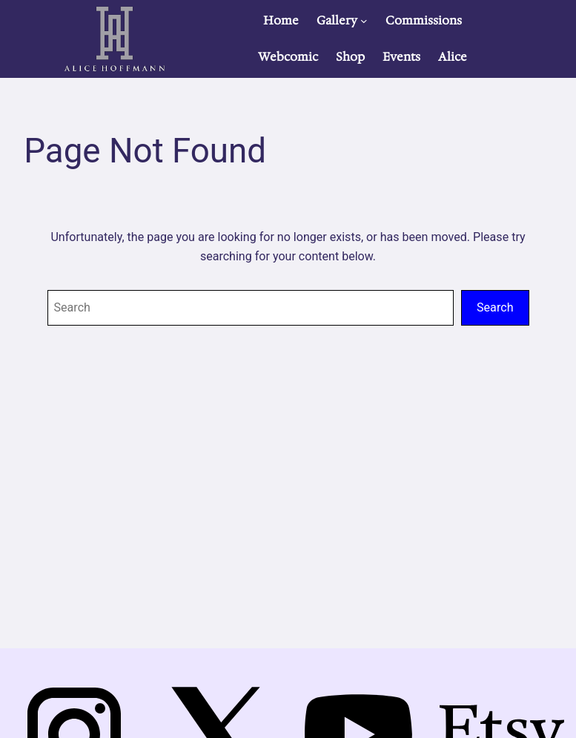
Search (495, 307)
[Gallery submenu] (364, 20)
